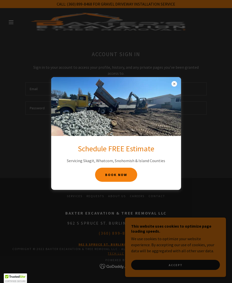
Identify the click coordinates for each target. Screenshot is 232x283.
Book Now (116, 174)
